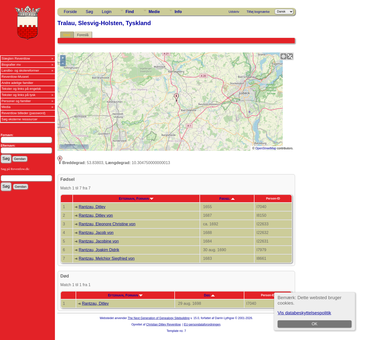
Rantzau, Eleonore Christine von (107, 224)
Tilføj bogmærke (258, 12)
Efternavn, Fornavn (136, 199)
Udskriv (234, 12)
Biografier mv (11, 64)
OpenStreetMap (265, 148)
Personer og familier (16, 101)
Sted (66, 35)
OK (314, 324)
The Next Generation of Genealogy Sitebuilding (159, 318)
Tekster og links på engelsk (21, 89)
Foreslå (83, 35)
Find (130, 12)
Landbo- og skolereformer (20, 70)
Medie (154, 12)
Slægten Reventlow (15, 58)
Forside (70, 12)
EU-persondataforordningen (202, 324)
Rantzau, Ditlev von (96, 215)
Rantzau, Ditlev (92, 207)
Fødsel (227, 199)
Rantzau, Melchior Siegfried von (107, 258)
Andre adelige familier (17, 83)
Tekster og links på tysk (18, 95)
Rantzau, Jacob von (96, 233)
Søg (89, 12)
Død (209, 295)
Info (178, 12)
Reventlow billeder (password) (23, 113)
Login (107, 12)
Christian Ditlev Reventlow (163, 324)
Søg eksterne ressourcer (19, 119)
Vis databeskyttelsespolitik (304, 312)
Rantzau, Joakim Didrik (99, 250)
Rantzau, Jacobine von (99, 241)
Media (5, 107)
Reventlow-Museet (15, 76)
